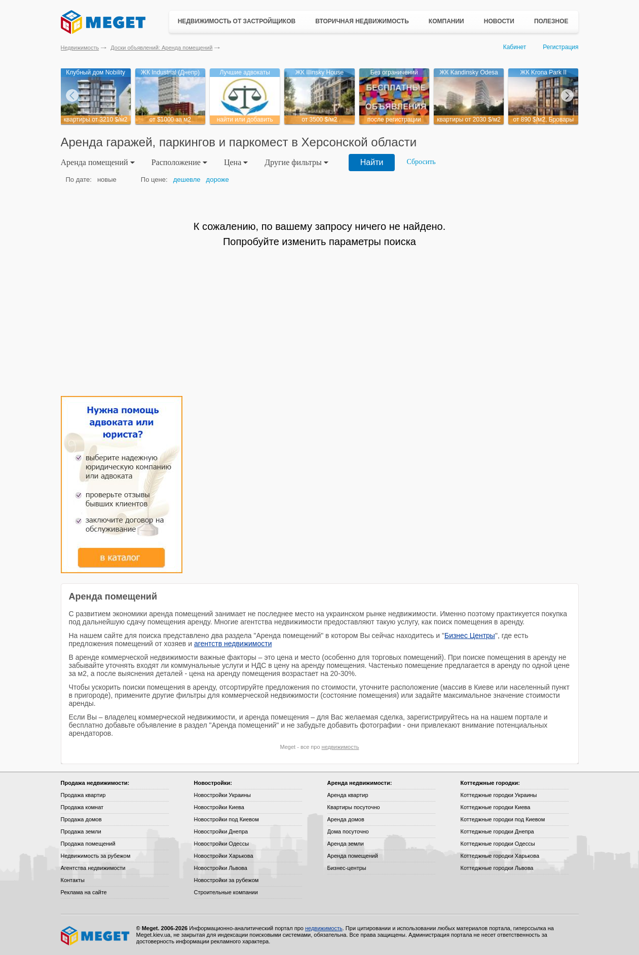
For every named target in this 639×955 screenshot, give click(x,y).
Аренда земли (345, 844)
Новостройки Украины (222, 795)
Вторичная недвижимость (362, 21)
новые (107, 179)
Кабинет (515, 47)
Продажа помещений (88, 844)
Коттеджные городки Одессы (498, 844)
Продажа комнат (82, 807)
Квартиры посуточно (353, 807)
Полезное (551, 21)
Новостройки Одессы (221, 844)
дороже (217, 179)
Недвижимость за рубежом (96, 856)
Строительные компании (226, 892)
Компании (446, 21)
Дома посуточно (348, 831)
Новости (499, 21)
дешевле (187, 179)
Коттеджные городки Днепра (497, 831)
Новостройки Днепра (221, 831)
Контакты (73, 880)
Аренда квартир (347, 795)
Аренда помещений (352, 856)
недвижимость (340, 747)
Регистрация (560, 47)
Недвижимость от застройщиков (237, 21)
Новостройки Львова (220, 868)
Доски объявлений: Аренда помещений (161, 48)
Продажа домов (81, 819)
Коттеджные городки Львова (497, 868)
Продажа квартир (83, 795)
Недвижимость (80, 48)
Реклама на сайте (84, 892)
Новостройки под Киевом (226, 819)
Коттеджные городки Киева (496, 807)
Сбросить (420, 162)
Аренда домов (345, 819)
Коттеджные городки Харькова (500, 856)
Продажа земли (81, 831)
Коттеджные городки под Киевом (503, 819)
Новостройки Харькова (223, 856)
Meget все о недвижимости (96, 935)
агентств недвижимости (233, 644)
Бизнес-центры (346, 868)
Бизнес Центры (469, 635)
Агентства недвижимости (93, 868)
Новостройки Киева (219, 807)
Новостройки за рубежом (226, 880)
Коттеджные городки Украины (499, 795)
